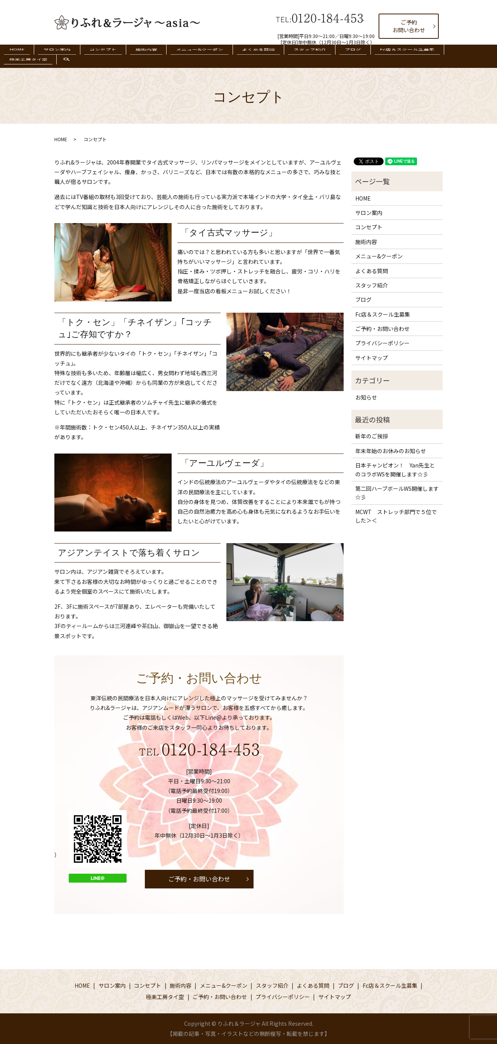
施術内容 (144, 56)
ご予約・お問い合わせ (199, 878)
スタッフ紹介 (289, 56)
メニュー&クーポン (191, 56)
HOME (32, 56)
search (473, 60)
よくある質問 (243, 56)
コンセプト (106, 56)
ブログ (326, 56)
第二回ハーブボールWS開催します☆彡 (397, 493)
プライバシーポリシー (382, 343)
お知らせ (366, 397)
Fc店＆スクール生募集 (374, 56)
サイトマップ (371, 358)
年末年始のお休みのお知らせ (390, 451)
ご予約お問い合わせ (409, 26)
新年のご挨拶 (371, 436)
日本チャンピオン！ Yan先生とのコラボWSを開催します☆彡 (395, 469)
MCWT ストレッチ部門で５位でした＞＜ (396, 516)
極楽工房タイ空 (433, 56)
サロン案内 (66, 56)
